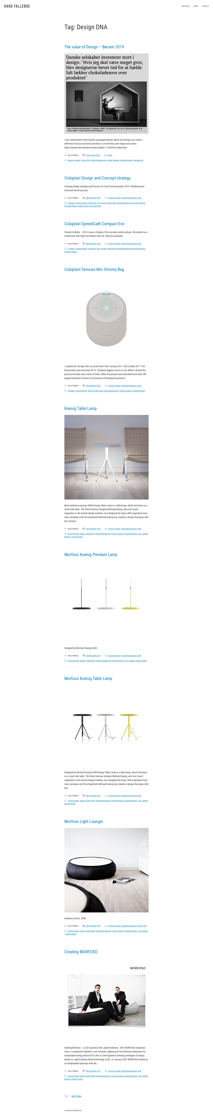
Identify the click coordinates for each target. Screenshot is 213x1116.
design (77, 160)
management (138, 160)
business (71, 160)
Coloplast (71, 203)
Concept (111, 198)
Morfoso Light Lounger (83, 821)
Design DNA (85, 160)
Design (109, 155)
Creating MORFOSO (80, 951)
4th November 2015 (93, 198)
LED (139, 534)
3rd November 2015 (93, 244)
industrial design (126, 160)
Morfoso (67, 537)
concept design (81, 203)
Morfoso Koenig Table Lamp (88, 678)
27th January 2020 (93, 155)
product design (83, 206)
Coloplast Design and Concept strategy (97, 178)
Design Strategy (113, 160)
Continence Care (94, 203)
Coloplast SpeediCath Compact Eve (94, 223)
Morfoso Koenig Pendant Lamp (90, 554)
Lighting (145, 534)
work (139, 198)
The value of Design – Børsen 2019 (94, 46)
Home (140, 926)
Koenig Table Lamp (80, 408)
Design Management (98, 160)
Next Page (76, 1096)
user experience (95, 206)
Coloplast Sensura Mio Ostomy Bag (94, 269)
